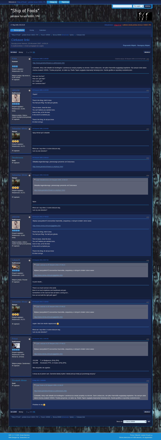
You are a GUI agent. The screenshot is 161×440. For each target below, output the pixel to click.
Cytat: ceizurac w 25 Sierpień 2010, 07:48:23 (50, 265)
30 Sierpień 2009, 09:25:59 (40, 175)
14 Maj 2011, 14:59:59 (38, 380)
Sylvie (71, 35)
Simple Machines (25, 435)
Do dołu (14, 52)
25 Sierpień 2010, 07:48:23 (40, 216)
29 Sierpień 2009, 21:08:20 (40, 58)
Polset (15, 339)
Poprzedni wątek (129, 45)
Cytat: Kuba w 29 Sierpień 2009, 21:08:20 (49, 385)
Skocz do (119, 421)
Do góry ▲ (149, 435)
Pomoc (132, 435)
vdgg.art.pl (117, 25)
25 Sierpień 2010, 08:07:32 (40, 260)
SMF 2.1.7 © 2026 (14, 435)
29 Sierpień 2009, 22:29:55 (40, 128)
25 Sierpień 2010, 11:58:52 (40, 301)
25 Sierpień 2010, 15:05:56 (40, 338)
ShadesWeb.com (25, 437)
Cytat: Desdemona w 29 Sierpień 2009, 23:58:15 (52, 180)
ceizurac (16, 90)
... (29, 52)
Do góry (14, 412)
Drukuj (147, 52)
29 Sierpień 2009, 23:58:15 (40, 157)
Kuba (14, 58)
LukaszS (16, 260)
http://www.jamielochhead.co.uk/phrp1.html (48, 166)
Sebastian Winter (19, 128)
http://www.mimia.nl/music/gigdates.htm (47, 226)
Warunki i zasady (140, 435)
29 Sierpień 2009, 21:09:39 (40, 90)
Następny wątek (143, 45)
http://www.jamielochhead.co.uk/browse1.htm (49, 63)
